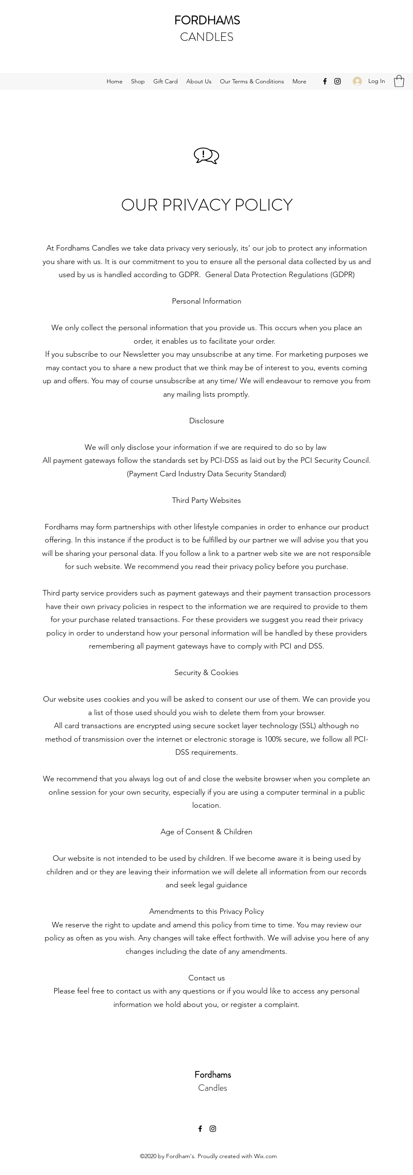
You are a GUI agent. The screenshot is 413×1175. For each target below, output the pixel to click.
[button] (399, 81)
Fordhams (212, 1074)
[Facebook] (325, 81)
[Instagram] (337, 81)
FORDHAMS (207, 20)
